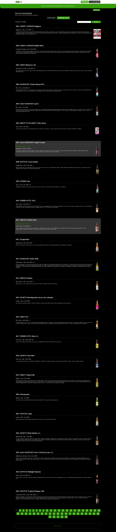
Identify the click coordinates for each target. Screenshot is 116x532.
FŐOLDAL (58, 526)
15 (67, 510)
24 (18, 513)
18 (79, 510)
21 (91, 510)
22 (95, 510)
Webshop (84, 2)
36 (66, 513)
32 (50, 513)
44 (98, 513)
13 (59, 510)
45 (50, 516)
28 (34, 513)
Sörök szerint (51, 17)
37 (70, 513)
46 (54, 516)
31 (46, 513)
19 (83, 510)
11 (51, 510)
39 (78, 513)
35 (62, 513)
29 (38, 513)
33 (54, 513)
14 (63, 510)
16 (71, 510)
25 (22, 513)
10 (47, 510)
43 (94, 513)
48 (62, 516)
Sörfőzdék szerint (63, 17)
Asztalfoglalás (94, 2)
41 (86, 513)
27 (30, 513)
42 (90, 513)
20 (87, 510)
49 (66, 516)
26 (26, 513)
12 (55, 510)
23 (99, 510)
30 (42, 513)
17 (75, 510)
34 (58, 513)
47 (58, 516)
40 (82, 513)
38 (74, 513)
